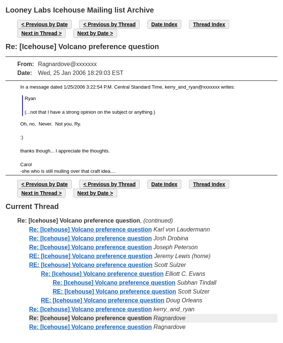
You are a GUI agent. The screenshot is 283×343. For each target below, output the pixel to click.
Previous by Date (47, 24)
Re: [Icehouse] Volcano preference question (90, 229)
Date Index (164, 24)
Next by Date (93, 33)
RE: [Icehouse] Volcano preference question (91, 256)
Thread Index (209, 24)
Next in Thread (39, 33)
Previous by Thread (112, 24)
